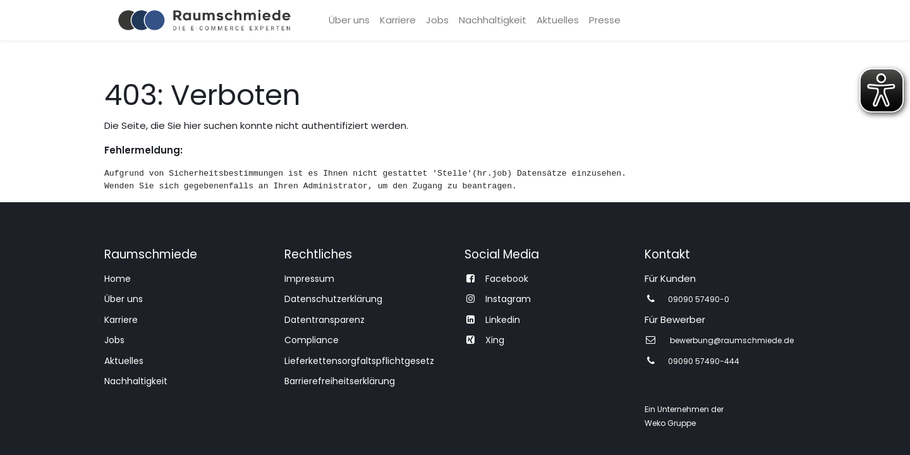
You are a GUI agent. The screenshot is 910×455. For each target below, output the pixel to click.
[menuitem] (349, 20)
